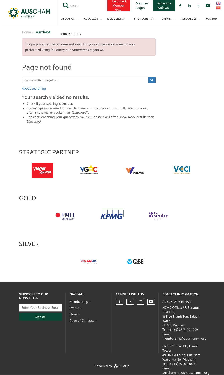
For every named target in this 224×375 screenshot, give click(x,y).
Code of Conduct (81, 320)
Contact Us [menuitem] (69, 34)
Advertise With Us (164, 5)
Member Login (142, 5)
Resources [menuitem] (188, 18)
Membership (78, 302)
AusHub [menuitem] (211, 18)
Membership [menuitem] (116, 18)
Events (74, 308)
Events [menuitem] (167, 18)
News (73, 314)
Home (26, 32)
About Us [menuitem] (68, 18)
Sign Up (40, 317)
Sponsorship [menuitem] (143, 18)
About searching (34, 88)
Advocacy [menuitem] (91, 18)
